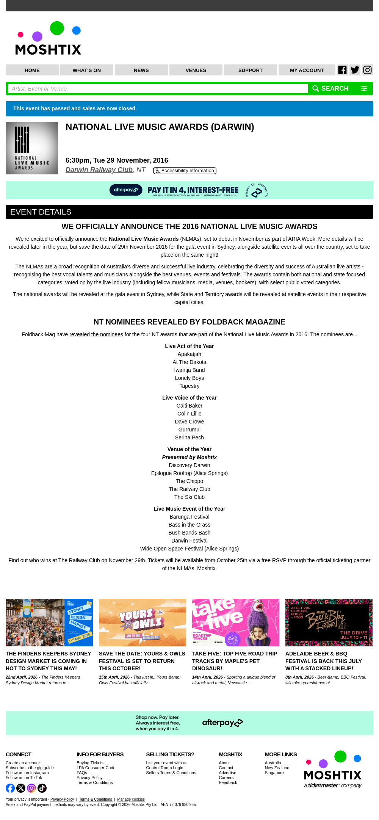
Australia (273, 762)
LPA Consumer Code (96, 767)
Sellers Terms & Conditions (171, 772)
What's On (87, 70)
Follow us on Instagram (27, 772)
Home (32, 70)
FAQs (82, 772)
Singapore (274, 772)
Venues (196, 70)
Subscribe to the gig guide (30, 767)
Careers (226, 777)
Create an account (23, 762)
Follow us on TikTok (24, 777)
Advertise (227, 772)
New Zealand (277, 767)
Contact (226, 767)
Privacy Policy (89, 777)
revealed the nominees (96, 334)
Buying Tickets (90, 762)
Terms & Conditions (95, 782)
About (224, 762)
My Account (307, 70)
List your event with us (167, 762)
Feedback (228, 782)
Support (250, 70)
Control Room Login (164, 767)
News (141, 70)
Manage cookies (131, 799)
